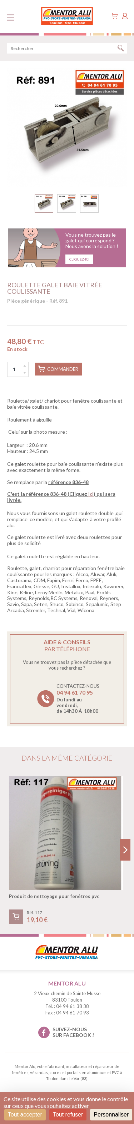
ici (91, 494)
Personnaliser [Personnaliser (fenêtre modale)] (111, 1115)
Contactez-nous (77, 698)
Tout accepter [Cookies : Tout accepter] (25, 1115)
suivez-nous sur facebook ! (73, 1032)
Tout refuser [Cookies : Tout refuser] (68, 1115)
